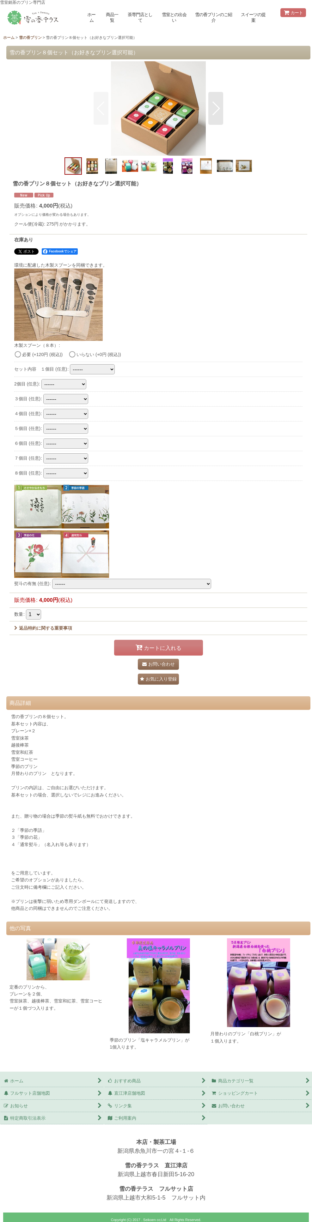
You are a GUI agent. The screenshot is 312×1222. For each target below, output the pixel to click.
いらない (98, 354)
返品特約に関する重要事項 (43, 628)
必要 (42, 354)
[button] (101, 108)
